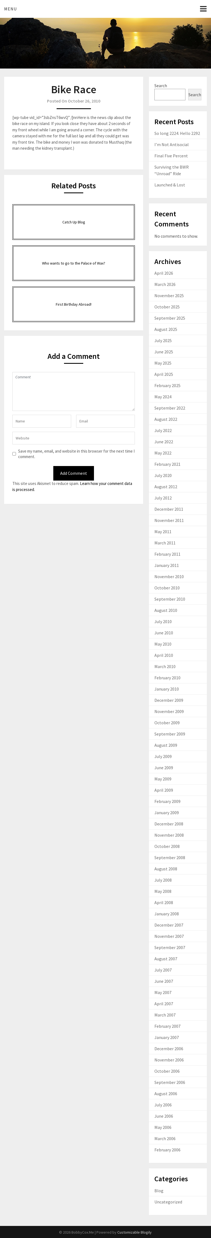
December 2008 (168, 824)
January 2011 (166, 565)
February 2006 (167, 1149)
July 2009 (163, 756)
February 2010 (167, 677)
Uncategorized (168, 1202)
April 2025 (163, 374)
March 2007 (165, 1015)
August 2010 (165, 610)
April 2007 (163, 1003)
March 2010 (165, 666)
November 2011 (169, 520)
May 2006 (162, 1127)
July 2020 (163, 475)
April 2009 (163, 790)
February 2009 (167, 801)
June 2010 (163, 632)
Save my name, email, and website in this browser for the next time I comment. (76, 453)
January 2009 (166, 812)
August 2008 (165, 868)
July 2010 (163, 621)
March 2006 (165, 1138)
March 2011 (165, 543)
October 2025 (167, 307)
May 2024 (162, 396)
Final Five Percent (171, 155)
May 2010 (162, 644)
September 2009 (169, 734)
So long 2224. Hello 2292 (177, 133)
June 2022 (163, 441)
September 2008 (169, 857)
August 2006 (165, 1093)
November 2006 (169, 1060)
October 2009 (167, 722)
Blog (158, 1190)
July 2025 (163, 340)
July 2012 (163, 498)
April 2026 (163, 273)
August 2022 (165, 419)
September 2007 (169, 947)
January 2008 (166, 913)
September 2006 (169, 1082)
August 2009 (165, 745)
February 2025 (167, 385)
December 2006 (168, 1048)
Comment (73, 391)
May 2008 (162, 891)
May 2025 (162, 363)
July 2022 (163, 430)
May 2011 (162, 531)
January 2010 (166, 689)
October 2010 (167, 587)
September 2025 (169, 318)
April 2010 (163, 655)
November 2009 (169, 711)
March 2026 (165, 284)
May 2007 (162, 992)
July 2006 (163, 1105)
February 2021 (167, 464)
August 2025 (165, 329)
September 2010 (169, 599)
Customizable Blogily (134, 1232)
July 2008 (163, 880)
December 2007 (168, 925)
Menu (10, 9)
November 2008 (169, 835)
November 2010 (169, 576)
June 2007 (163, 981)
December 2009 (168, 700)
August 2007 (165, 958)
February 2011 (167, 554)
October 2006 (167, 1071)
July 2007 (163, 970)
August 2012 (165, 486)
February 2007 (167, 1026)
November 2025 (169, 295)
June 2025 (163, 351)
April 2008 (163, 902)
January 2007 (166, 1037)
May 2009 (162, 779)
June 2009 (163, 767)
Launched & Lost (169, 185)
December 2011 (168, 509)
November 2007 (169, 936)
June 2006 (163, 1116)
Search (160, 85)
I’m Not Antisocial (171, 144)
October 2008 (167, 846)
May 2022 (162, 453)
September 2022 (169, 408)
